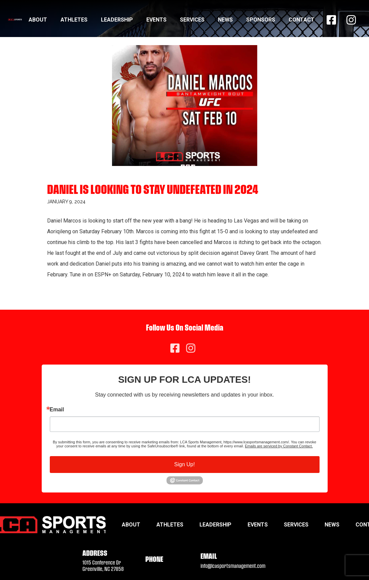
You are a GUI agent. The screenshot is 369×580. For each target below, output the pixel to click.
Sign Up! (184, 464)
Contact (302, 19)
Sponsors (260, 19)
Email (57, 409)
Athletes (74, 19)
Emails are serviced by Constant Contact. (279, 446)
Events (156, 19)
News (225, 19)
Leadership (117, 19)
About (38, 19)
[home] (15, 19)
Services (192, 19)
